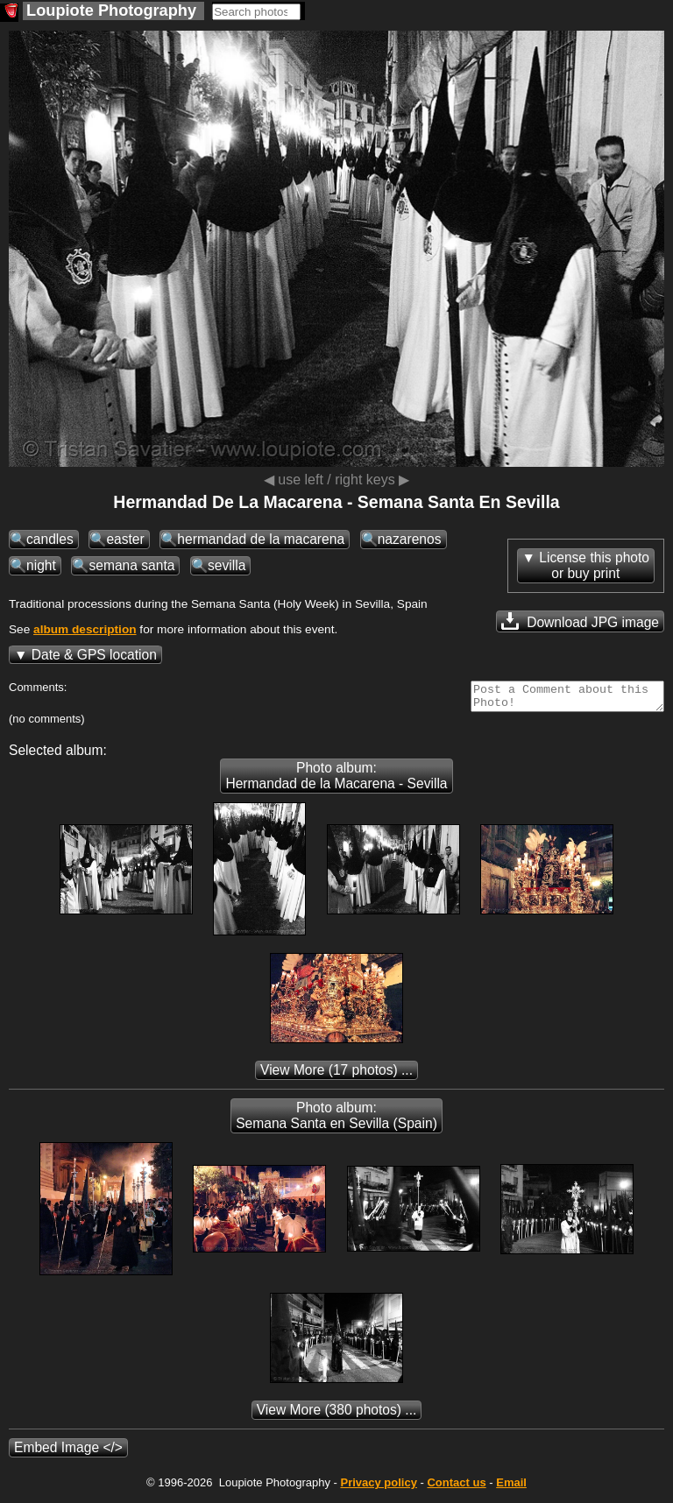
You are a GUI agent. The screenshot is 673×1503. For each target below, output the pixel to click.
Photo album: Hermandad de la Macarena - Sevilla (336, 781)
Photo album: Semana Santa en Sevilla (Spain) (336, 1120)
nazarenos (410, 539)
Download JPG (580, 621)
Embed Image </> (68, 1452)
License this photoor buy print (594, 565)
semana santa (131, 565)
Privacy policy (378, 1487)
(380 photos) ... (337, 1415)
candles (50, 539)
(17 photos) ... (336, 1075)
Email (511, 1487)
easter (125, 539)
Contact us (456, 1487)
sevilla (226, 565)
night (41, 565)
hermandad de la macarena (260, 539)
